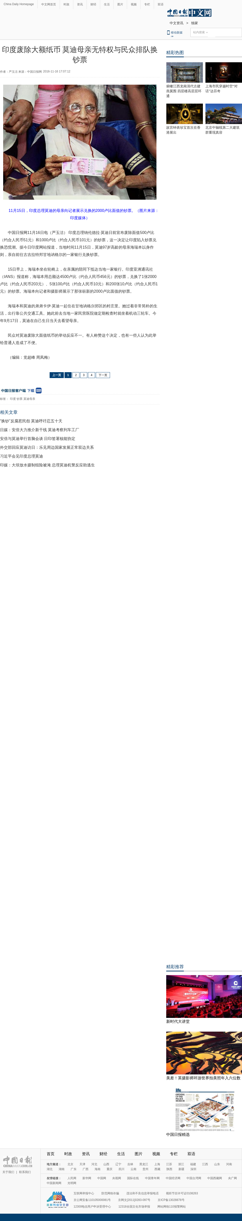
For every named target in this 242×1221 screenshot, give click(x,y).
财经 (93, 4)
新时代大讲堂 (178, 1021)
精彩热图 (175, 52)
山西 (106, 1164)
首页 (51, 1154)
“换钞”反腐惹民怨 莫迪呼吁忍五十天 (31, 421)
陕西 (169, 1169)
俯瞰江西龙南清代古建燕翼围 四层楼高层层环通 (183, 91)
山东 (217, 1164)
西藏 (157, 1169)
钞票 (19, 399)
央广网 (232, 1178)
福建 (193, 1164)
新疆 (181, 1169)
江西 (205, 1164)
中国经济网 (173, 1178)
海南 (97, 1169)
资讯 (80, 4)
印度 (13, 399)
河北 (94, 1164)
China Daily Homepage (19, 4)
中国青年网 (152, 1178)
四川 (121, 1169)
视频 (134, 4)
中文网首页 (48, 4)
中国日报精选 (178, 1134)
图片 (120, 4)
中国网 (101, 1178)
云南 (133, 1169)
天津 (82, 1164)
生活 (107, 4)
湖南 (62, 1169)
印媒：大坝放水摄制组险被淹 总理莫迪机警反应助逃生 (47, 465)
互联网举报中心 (84, 1193)
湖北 (50, 1169)
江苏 (169, 1164)
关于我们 (8, 1172)
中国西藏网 (214, 1178)
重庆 (109, 1169)
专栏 (147, 4)
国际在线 (133, 1178)
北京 (70, 1164)
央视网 (116, 1178)
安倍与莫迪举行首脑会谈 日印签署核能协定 (37, 439)
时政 (66, 4)
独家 (194, 23)
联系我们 (25, 1172)
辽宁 (118, 1164)
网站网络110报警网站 (171, 1206)
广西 (85, 1169)
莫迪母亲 (29, 399)
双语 (161, 4)
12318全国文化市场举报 (134, 1206)
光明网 (71, 1183)
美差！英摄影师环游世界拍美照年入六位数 (203, 1078)
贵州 (145, 1169)
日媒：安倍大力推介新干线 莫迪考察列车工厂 (39, 430)
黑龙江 (143, 1164)
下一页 (103, 375)
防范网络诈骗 (110, 1193)
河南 (229, 1164)
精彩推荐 (175, 966)
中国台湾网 (194, 1178)
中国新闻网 (54, 1183)
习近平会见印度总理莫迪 (21, 456)
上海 (157, 1164)
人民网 (71, 1178)
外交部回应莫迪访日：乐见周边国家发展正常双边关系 (47, 447)
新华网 (86, 1178)
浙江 (181, 1164)
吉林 (130, 1164)
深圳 (193, 1169)
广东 (74, 1169)
